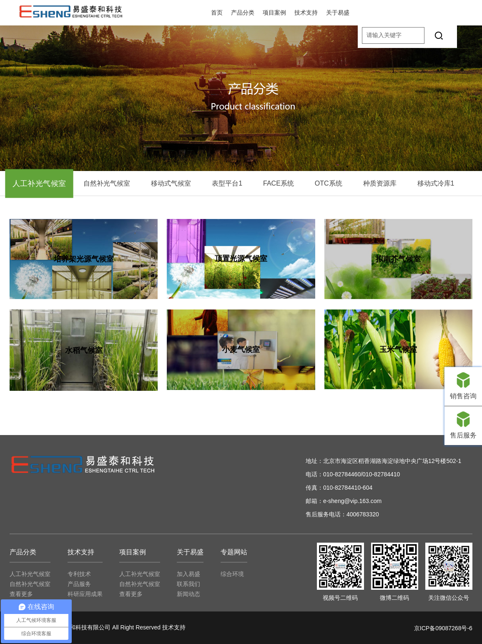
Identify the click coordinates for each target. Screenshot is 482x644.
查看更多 (21, 594)
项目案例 (274, 12)
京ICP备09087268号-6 (443, 628)
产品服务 (79, 584)
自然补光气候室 (106, 183)
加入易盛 (188, 574)
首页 (217, 12)
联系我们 (188, 584)
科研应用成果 (85, 594)
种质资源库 (380, 183)
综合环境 (232, 574)
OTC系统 (328, 183)
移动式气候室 (171, 183)
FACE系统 (278, 183)
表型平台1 (227, 183)
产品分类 (242, 12)
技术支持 (306, 12)
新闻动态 (188, 594)
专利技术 (79, 574)
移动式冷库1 (435, 183)
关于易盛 (337, 12)
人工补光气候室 (39, 183)
